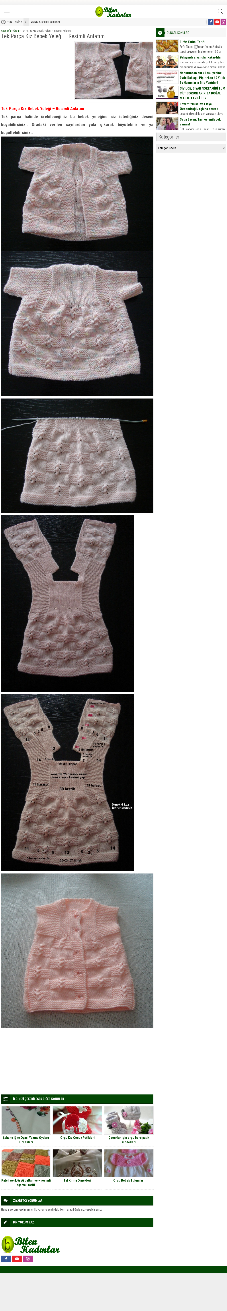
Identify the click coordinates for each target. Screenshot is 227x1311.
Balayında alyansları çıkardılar (201, 57)
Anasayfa (6, 30)
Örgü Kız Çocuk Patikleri (77, 1138)
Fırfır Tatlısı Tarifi (192, 42)
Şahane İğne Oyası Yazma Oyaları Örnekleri (26, 1140)
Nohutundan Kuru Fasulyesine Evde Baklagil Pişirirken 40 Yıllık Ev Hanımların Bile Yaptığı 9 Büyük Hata (202, 80)
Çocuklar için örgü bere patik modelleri (128, 1140)
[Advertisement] (36, 69)
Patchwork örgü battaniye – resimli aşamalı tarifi (26, 1182)
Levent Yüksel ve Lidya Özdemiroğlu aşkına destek (199, 106)
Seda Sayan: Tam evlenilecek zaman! (200, 121)
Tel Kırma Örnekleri (77, 1180)
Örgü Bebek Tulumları (128, 1180)
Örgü (16, 30)
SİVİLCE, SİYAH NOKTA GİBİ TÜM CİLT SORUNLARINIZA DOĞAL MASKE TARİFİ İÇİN (202, 93)
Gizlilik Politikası (45, 21)
